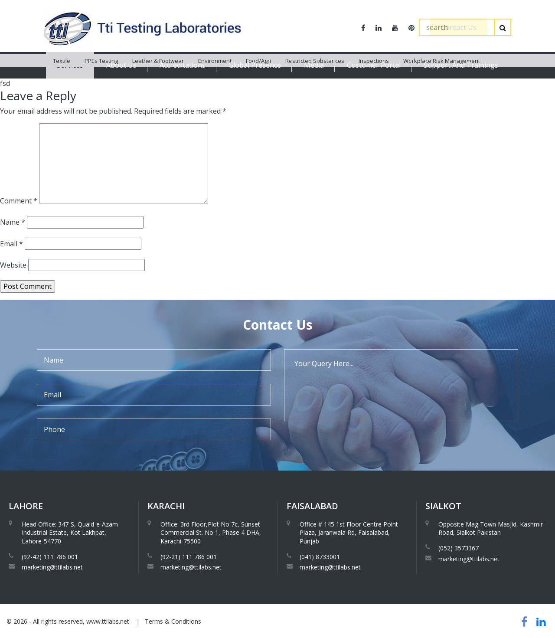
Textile (61, 87)
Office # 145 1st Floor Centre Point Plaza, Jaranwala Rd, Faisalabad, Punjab (349, 532)
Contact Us (459, 27)
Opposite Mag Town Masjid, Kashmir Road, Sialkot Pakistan (490, 528)
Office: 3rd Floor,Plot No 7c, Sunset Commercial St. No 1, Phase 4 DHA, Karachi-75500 (210, 532)
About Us (121, 65)
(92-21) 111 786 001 (188, 557)
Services (70, 65)
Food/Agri (258, 87)
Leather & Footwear (158, 87)
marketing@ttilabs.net (52, 567)
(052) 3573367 (458, 548)
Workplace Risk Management (441, 87)
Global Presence (255, 65)
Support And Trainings (461, 65)
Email (11, 244)
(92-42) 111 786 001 (50, 557)
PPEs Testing (101, 87)
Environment (215, 87)
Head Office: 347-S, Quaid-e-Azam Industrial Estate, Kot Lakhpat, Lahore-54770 (70, 532)
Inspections (374, 87)
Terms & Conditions (173, 621)
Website (13, 265)
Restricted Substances (314, 87)
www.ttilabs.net (107, 621)
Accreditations (183, 65)
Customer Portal (374, 65)
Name (12, 222)
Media (314, 65)
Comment (18, 201)
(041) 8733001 (320, 557)
